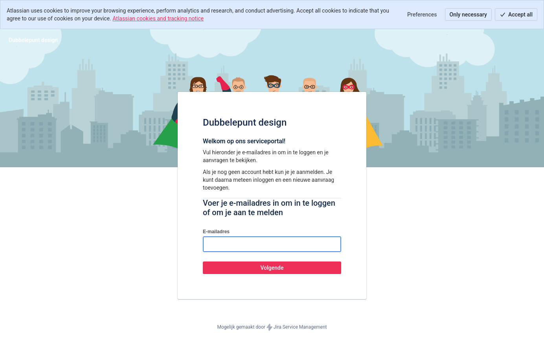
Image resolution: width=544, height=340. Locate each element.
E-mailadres (216, 231)
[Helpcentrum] (33, 40)
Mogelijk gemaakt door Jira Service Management (272, 327)
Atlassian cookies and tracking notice (158, 18)
